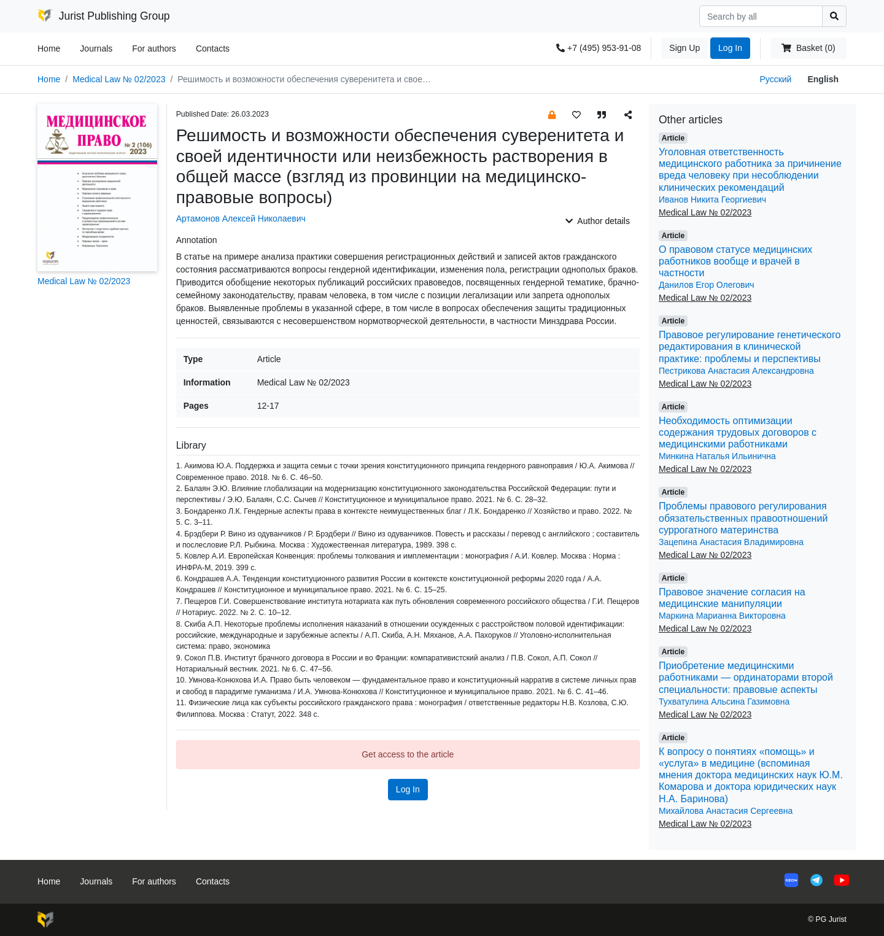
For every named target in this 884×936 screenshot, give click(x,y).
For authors (154, 48)
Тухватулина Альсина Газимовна (724, 701)
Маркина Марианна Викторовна (722, 616)
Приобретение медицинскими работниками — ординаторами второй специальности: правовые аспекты (746, 677)
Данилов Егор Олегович (706, 285)
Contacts (213, 48)
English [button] (823, 79)
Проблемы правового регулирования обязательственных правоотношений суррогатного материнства (743, 518)
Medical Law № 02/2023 (118, 79)
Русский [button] (775, 79)
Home (48, 48)
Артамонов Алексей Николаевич (241, 218)
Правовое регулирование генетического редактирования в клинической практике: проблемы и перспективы (749, 346)
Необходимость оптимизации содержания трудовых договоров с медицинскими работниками (737, 432)
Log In (730, 48)
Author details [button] (597, 221)
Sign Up (684, 48)
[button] (552, 114)
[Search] (761, 16)
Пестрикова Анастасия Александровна (736, 371)
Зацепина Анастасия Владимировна (731, 542)
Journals (96, 48)
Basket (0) (808, 48)
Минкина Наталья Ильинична (717, 456)
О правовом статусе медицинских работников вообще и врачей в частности (735, 261)
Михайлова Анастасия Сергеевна (726, 811)
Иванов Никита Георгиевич (712, 199)
